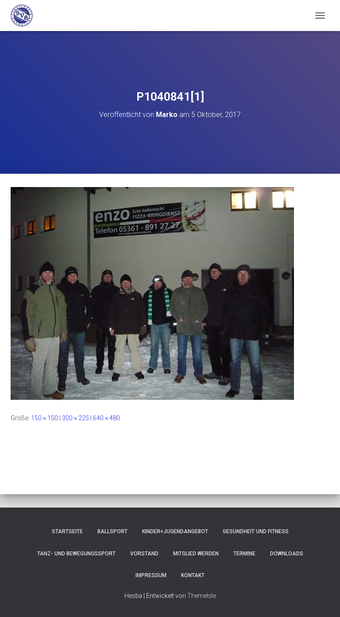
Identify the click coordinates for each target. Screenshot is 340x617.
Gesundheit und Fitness (256, 531)
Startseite (67, 531)
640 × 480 (106, 418)
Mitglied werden (196, 554)
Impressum (150, 575)
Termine (244, 554)
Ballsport (112, 531)
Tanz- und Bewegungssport (76, 554)
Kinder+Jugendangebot (175, 531)
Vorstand (144, 554)
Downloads (286, 554)
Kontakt (193, 575)
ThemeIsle (201, 595)
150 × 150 (44, 418)
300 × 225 (75, 418)
